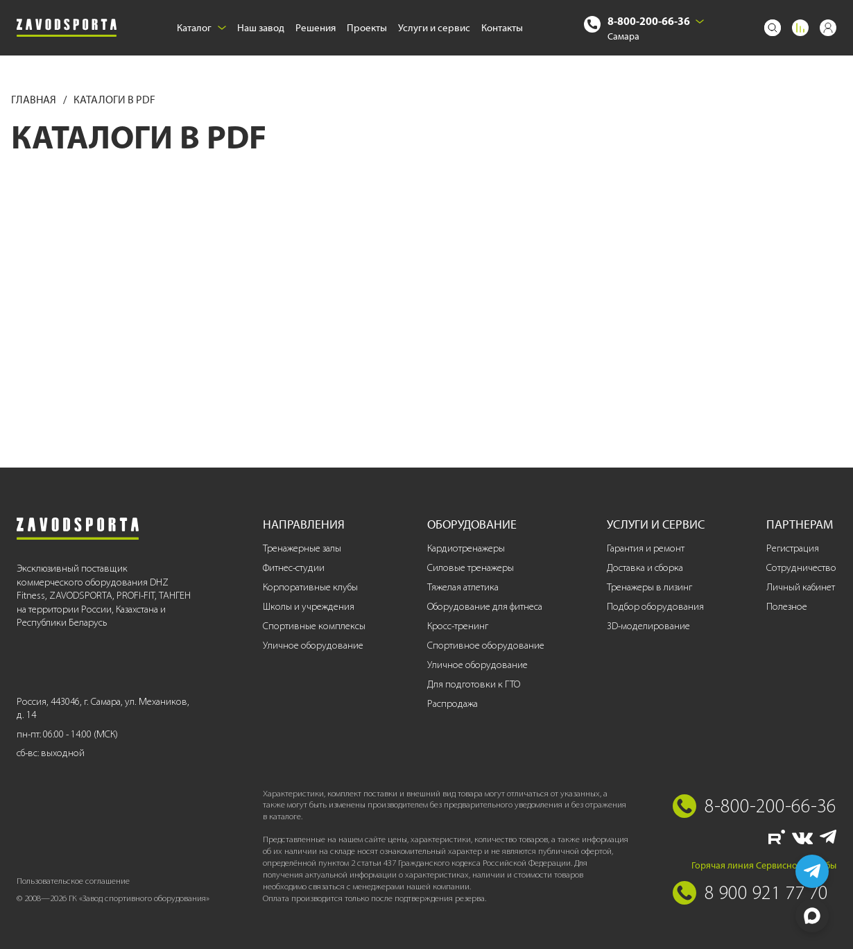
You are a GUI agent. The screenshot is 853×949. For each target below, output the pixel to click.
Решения (315, 28)
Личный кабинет (800, 587)
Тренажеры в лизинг (649, 587)
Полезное (786, 606)
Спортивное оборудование (485, 645)
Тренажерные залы (302, 548)
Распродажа (452, 704)
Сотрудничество (801, 568)
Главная (34, 99)
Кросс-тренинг (457, 626)
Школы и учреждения (308, 606)
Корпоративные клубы (310, 587)
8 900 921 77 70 (766, 892)
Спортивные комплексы (314, 626)
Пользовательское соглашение (73, 880)
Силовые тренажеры (470, 568)
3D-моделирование (648, 626)
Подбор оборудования (655, 606)
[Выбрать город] (700, 21)
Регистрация (792, 548)
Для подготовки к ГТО (473, 684)
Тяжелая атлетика (463, 587)
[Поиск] (772, 27)
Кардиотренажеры (466, 548)
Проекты (367, 28)
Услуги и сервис (434, 28)
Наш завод (260, 28)
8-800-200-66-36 (649, 21)
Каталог (201, 28)
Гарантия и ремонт (645, 548)
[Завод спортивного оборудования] (67, 28)
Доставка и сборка (645, 568)
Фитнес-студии (294, 568)
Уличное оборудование (313, 645)
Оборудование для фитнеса (484, 606)
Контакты (502, 28)
